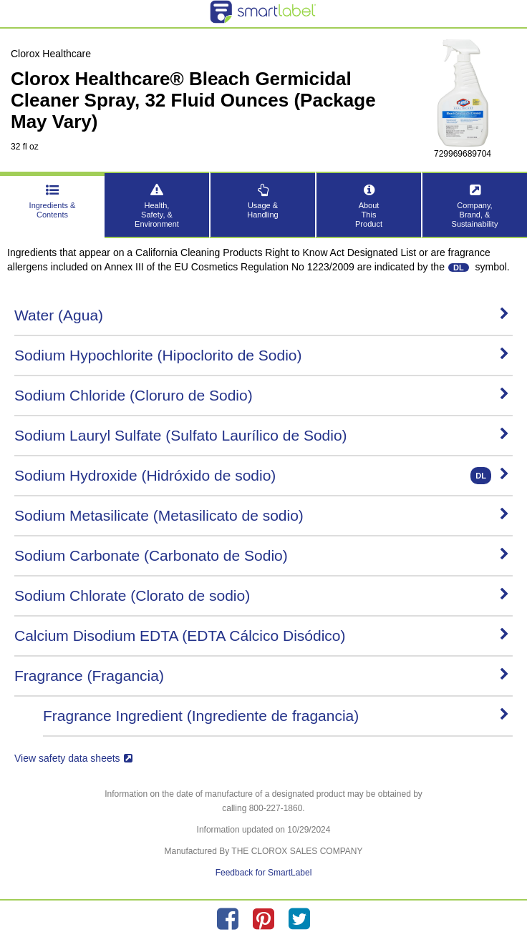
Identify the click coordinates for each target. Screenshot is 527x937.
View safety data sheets (73, 758)
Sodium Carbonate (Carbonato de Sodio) (261, 555)
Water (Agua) (261, 315)
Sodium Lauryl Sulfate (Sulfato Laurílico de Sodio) (261, 435)
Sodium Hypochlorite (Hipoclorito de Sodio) (261, 355)
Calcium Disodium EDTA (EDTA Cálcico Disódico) (261, 635)
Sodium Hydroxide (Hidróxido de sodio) (261, 475)
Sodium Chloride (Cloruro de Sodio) (261, 395)
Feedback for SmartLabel (264, 873)
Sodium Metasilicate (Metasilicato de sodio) (261, 515)
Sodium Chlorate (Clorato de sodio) (261, 595)
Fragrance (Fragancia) (261, 675)
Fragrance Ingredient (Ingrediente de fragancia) (276, 715)
